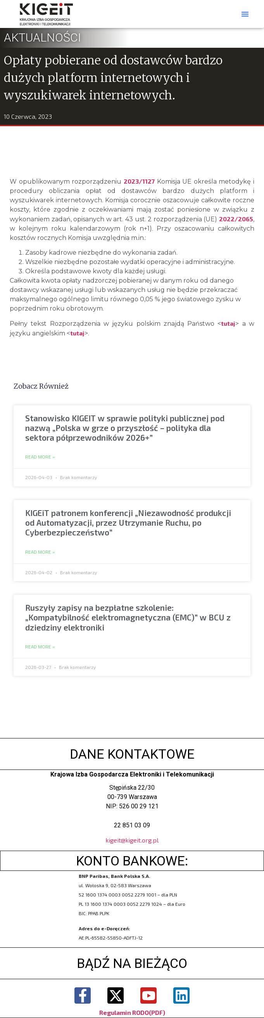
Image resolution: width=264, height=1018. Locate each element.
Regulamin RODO (124, 1012)
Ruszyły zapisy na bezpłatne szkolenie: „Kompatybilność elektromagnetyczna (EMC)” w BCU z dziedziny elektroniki (128, 617)
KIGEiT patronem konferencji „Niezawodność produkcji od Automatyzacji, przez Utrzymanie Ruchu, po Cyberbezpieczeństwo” (128, 522)
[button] (245, 14)
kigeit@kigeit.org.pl (132, 840)
